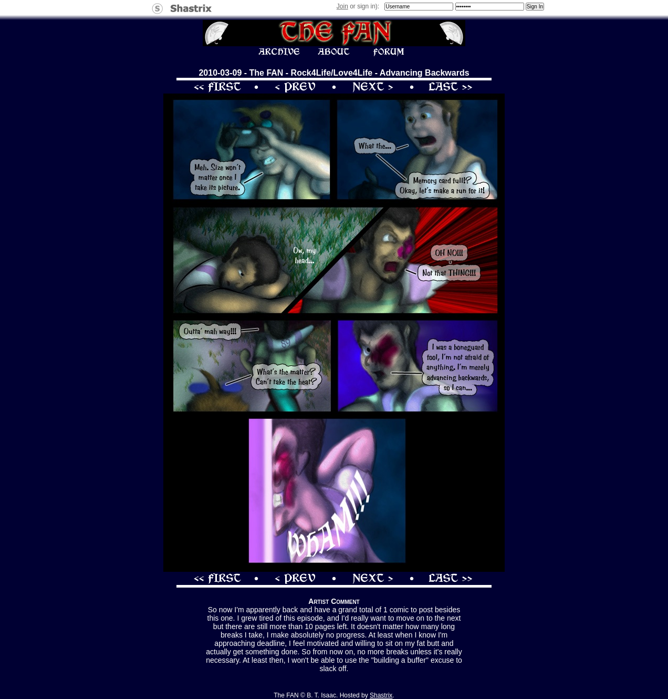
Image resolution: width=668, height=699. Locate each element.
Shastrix (381, 695)
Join (342, 6)
